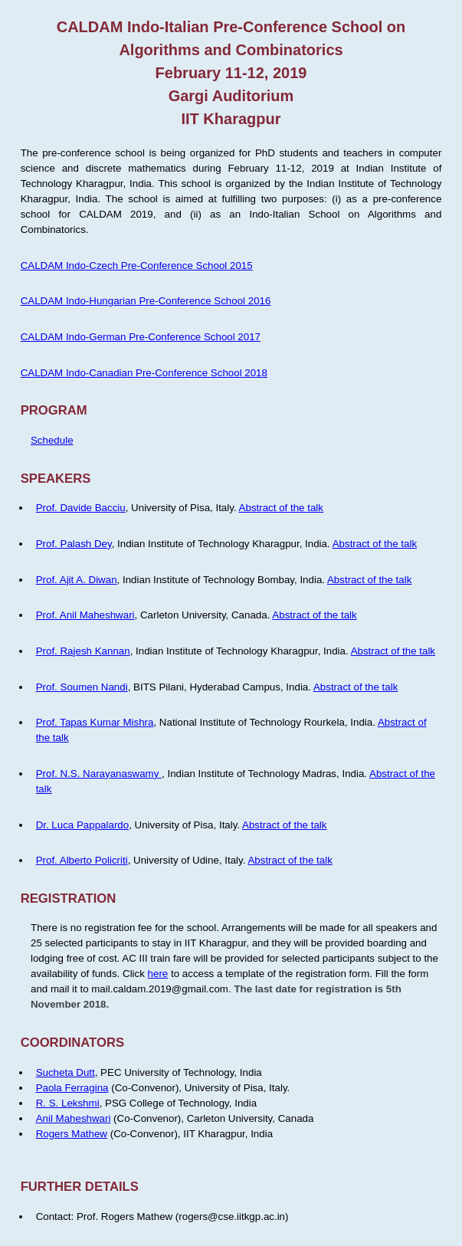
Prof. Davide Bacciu (81, 507)
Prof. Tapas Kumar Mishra (95, 722)
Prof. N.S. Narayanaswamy (99, 773)
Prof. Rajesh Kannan (83, 651)
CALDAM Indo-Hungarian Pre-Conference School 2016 (146, 301)
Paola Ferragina (72, 1088)
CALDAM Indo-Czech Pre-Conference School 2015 (137, 265)
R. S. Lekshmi (68, 1103)
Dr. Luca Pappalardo (82, 825)
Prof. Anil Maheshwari (85, 615)
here (158, 973)
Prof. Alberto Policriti (82, 860)
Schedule (52, 440)
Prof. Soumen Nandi (82, 687)
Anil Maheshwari (73, 1118)
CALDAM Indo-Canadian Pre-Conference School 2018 (144, 373)
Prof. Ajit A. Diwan (76, 579)
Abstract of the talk (281, 507)
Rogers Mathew (71, 1133)
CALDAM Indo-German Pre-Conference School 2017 (140, 337)
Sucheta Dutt (65, 1072)
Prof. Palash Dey (74, 543)
